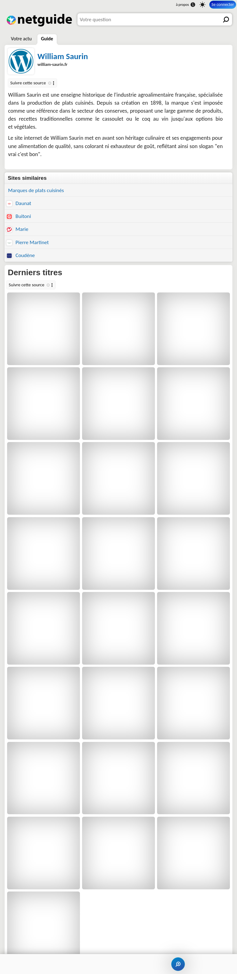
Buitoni (18, 216)
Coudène (20, 255)
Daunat (18, 203)
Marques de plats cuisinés (36, 190)
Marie (17, 229)
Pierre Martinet (27, 242)
